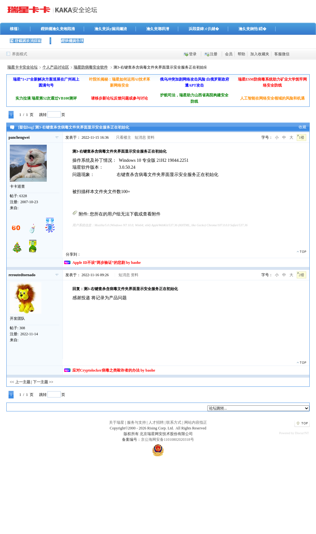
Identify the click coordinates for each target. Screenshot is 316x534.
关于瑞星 (116, 422)
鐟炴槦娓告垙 (72, 41)
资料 (151, 137)
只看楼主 (123, 137)
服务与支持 (136, 422)
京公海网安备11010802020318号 (167, 439)
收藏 (302, 127)
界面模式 (19, 54)
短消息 (140, 137)
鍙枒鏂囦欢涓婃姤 (25, 41)
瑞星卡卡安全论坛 (22, 67)
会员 (229, 54)
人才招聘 (156, 422)
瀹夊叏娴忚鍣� (252, 29)
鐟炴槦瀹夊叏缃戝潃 (58, 29)
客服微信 (281, 54)
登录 (193, 54)
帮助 (241, 54)
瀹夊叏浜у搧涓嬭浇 (110, 29)
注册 (213, 54)
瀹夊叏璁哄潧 (157, 29)
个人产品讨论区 (55, 67)
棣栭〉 (15, 29)
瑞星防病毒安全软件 (91, 67)
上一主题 (22, 382)
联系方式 (173, 422)
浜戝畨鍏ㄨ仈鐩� (204, 29)
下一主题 (40, 382)
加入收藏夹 (259, 54)
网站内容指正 (195, 422)
